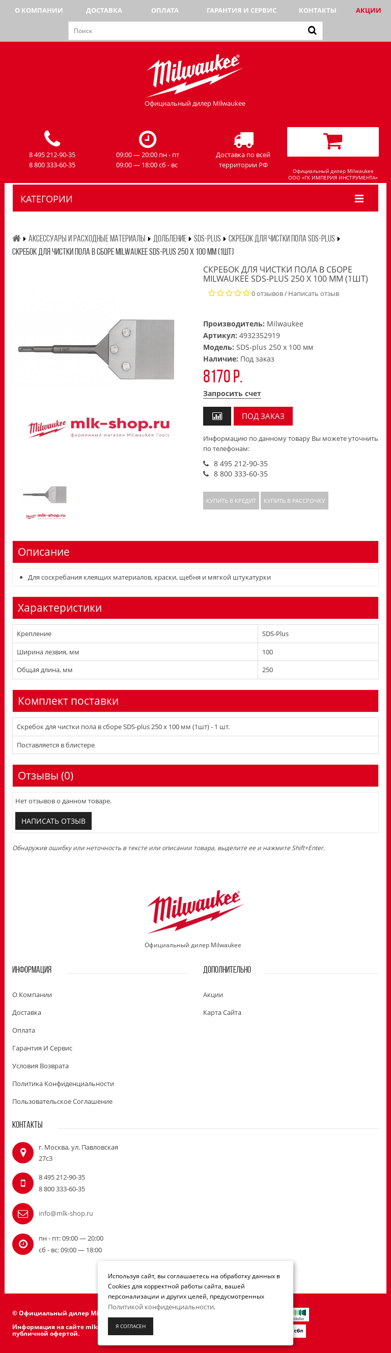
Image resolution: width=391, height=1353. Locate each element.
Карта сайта (222, 1012)
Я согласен (131, 1326)
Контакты (318, 10)
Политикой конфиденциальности (161, 1306)
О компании (39, 10)
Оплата (165, 10)
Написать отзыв (313, 293)
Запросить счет (232, 393)
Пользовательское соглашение (62, 1101)
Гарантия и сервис (241, 10)
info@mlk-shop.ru (66, 1213)
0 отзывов (267, 293)
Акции (368, 10)
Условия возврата (40, 1065)
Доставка (104, 10)
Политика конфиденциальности (63, 1083)
